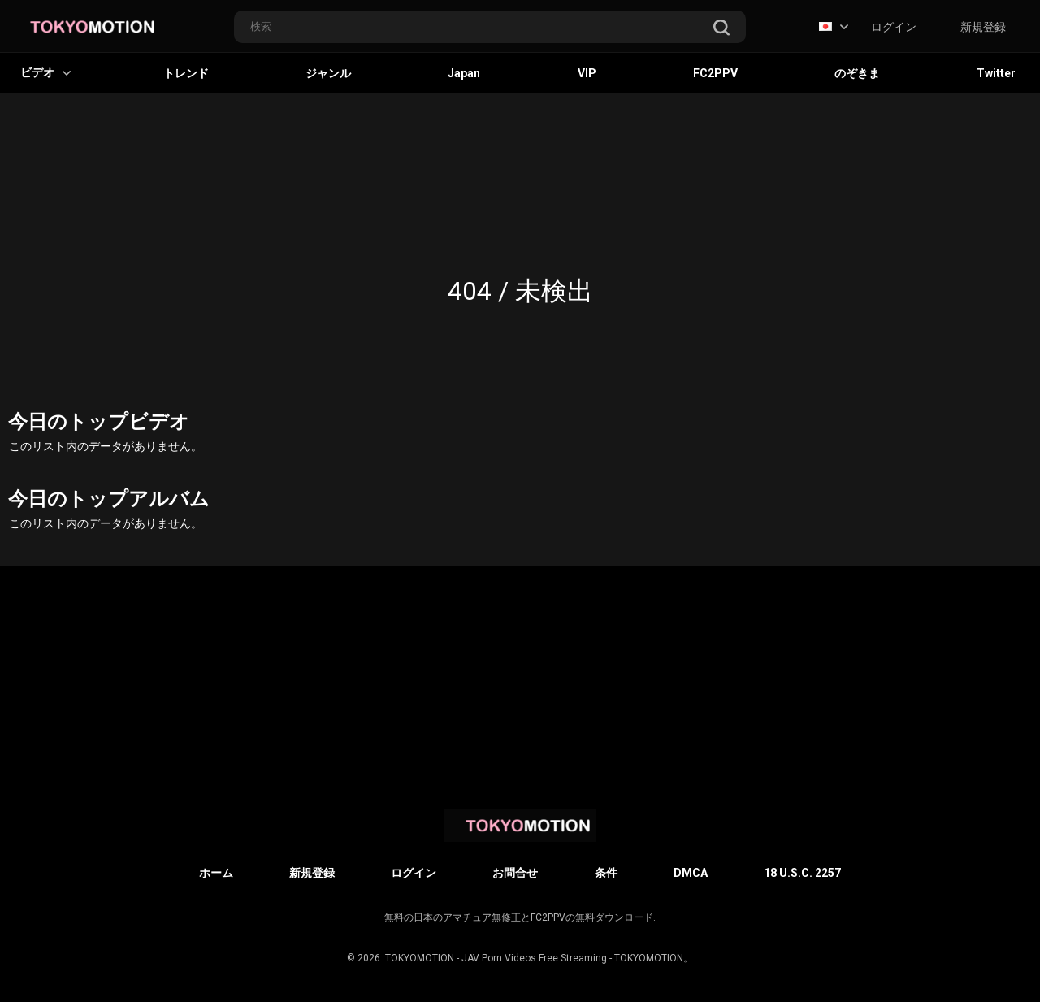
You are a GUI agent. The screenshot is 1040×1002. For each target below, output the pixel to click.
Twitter (996, 73)
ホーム (216, 872)
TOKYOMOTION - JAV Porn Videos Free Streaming (496, 958)
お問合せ (515, 872)
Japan (464, 73)
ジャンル (328, 73)
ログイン (893, 26)
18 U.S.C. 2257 (802, 872)
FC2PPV (715, 73)
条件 (606, 872)
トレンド (186, 73)
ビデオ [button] (45, 72)
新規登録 (983, 26)
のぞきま (857, 73)
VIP (587, 73)
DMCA (691, 872)
